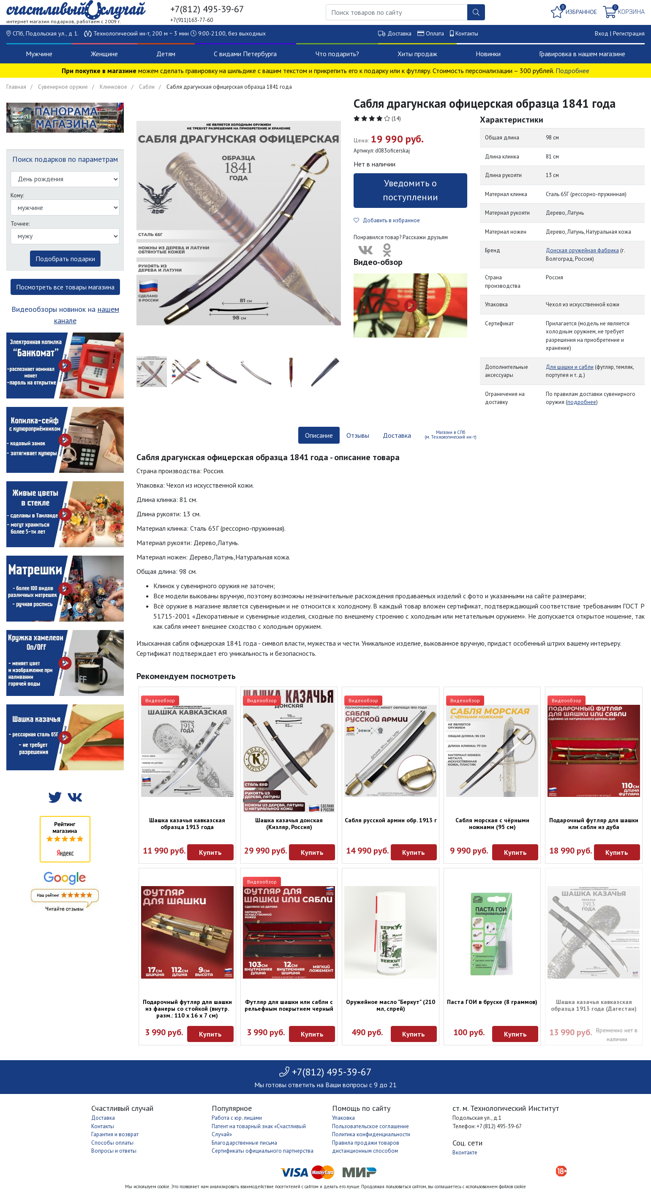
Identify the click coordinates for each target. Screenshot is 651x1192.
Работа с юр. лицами (237, 1117)
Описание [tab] (319, 435)
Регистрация (629, 33)
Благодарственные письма (244, 1142)
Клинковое (113, 86)
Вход (601, 33)
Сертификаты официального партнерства (262, 1150)
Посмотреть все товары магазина (65, 287)
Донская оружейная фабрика (582, 250)
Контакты (466, 33)
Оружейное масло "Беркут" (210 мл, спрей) (390, 1005)
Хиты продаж (417, 53)
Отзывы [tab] (357, 435)
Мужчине (39, 53)
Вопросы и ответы (113, 1150)
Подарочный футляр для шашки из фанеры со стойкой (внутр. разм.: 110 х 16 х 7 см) (187, 1008)
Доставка (399, 33)
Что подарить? (337, 53)
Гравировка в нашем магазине (582, 53)
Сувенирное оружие (63, 86)
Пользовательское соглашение (370, 1126)
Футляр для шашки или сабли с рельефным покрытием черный (289, 1005)
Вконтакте (464, 1152)
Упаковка (343, 1117)
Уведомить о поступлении (410, 190)
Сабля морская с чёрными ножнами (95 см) (492, 823)
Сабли (147, 86)
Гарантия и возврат (115, 1134)
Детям (165, 53)
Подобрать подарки (65, 258)
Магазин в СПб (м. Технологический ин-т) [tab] (451, 434)
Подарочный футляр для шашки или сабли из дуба (593, 823)
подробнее (581, 402)
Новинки (488, 53)
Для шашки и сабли (570, 367)
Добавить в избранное (387, 220)
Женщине (104, 53)
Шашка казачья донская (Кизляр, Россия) (289, 823)
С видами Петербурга (245, 53)
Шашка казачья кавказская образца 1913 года (187, 823)
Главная (16, 86)
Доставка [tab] (397, 435)
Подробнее (572, 70)
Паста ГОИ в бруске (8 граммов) (492, 1002)
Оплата (435, 33)
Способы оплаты (112, 1142)
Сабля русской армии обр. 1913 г (391, 820)
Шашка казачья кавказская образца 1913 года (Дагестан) (594, 1005)
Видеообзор (160, 700)
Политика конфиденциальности (371, 1134)
